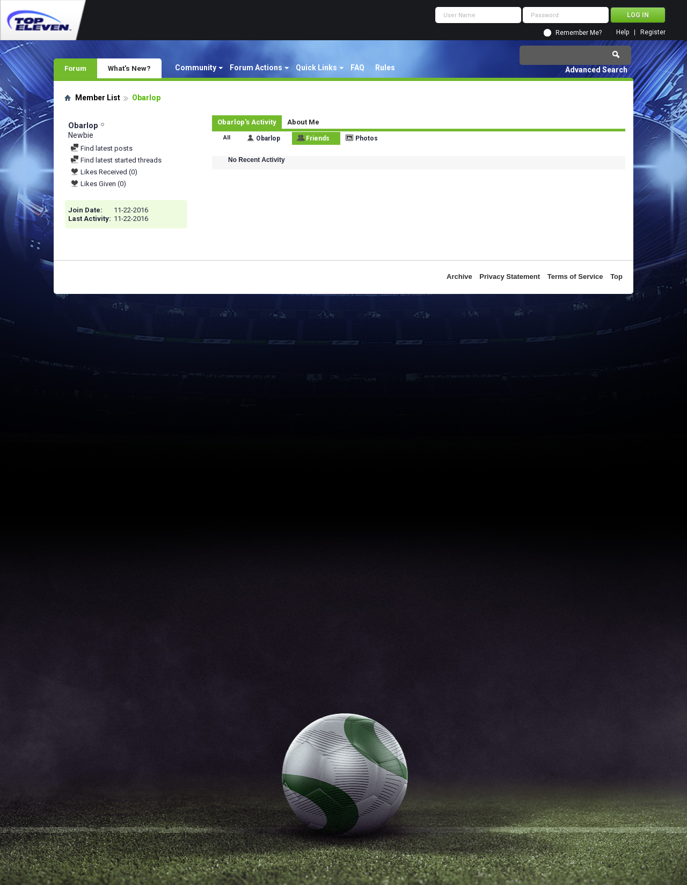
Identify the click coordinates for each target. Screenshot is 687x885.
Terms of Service (575, 276)
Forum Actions (256, 67)
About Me (303, 122)
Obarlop (268, 138)
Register (653, 32)
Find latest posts (101, 148)
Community (195, 67)
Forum (75, 68)
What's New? (129, 68)
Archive (459, 276)
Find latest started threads (116, 160)
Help (622, 32)
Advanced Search (596, 69)
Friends (318, 138)
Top (616, 276)
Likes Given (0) (98, 184)
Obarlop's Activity (246, 122)
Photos (366, 138)
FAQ (357, 67)
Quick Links (316, 67)
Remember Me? (579, 32)
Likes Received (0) (103, 172)
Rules (385, 67)
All (226, 137)
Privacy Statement (509, 276)
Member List (97, 97)
